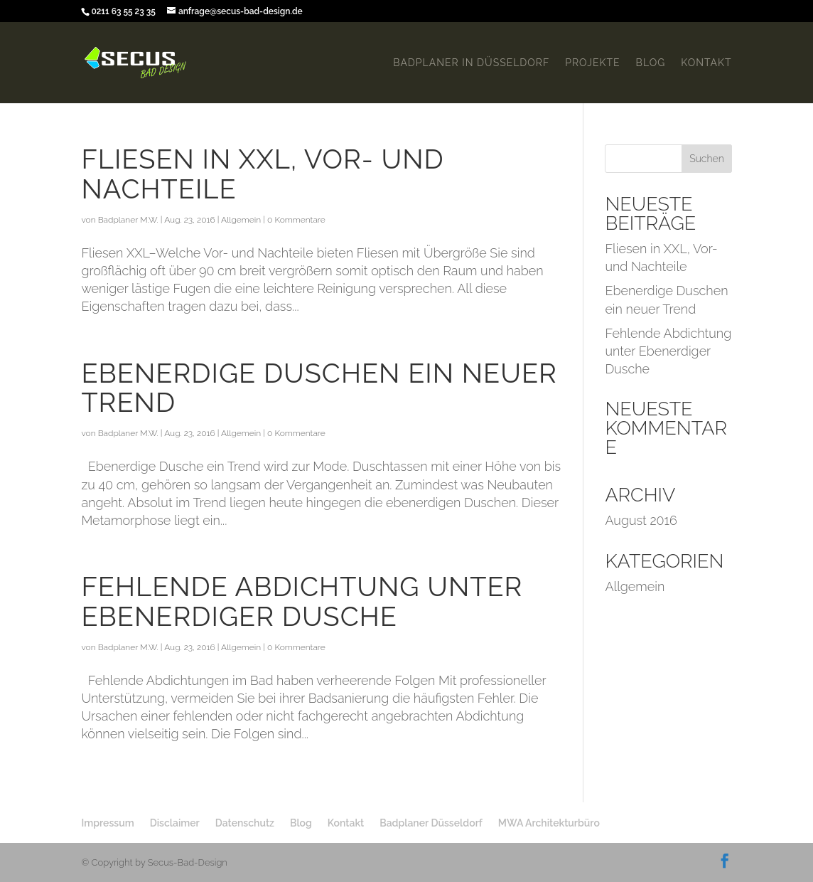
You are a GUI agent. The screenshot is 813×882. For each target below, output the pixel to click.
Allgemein (241, 220)
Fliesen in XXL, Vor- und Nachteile (262, 174)
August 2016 (641, 520)
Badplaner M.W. (128, 220)
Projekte (592, 63)
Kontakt (706, 63)
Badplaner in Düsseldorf (471, 63)
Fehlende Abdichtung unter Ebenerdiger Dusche (301, 601)
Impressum (107, 823)
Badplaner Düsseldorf (431, 823)
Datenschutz (244, 823)
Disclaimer (175, 823)
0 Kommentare (296, 220)
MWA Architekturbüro (549, 823)
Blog (651, 63)
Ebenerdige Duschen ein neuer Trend (318, 388)
